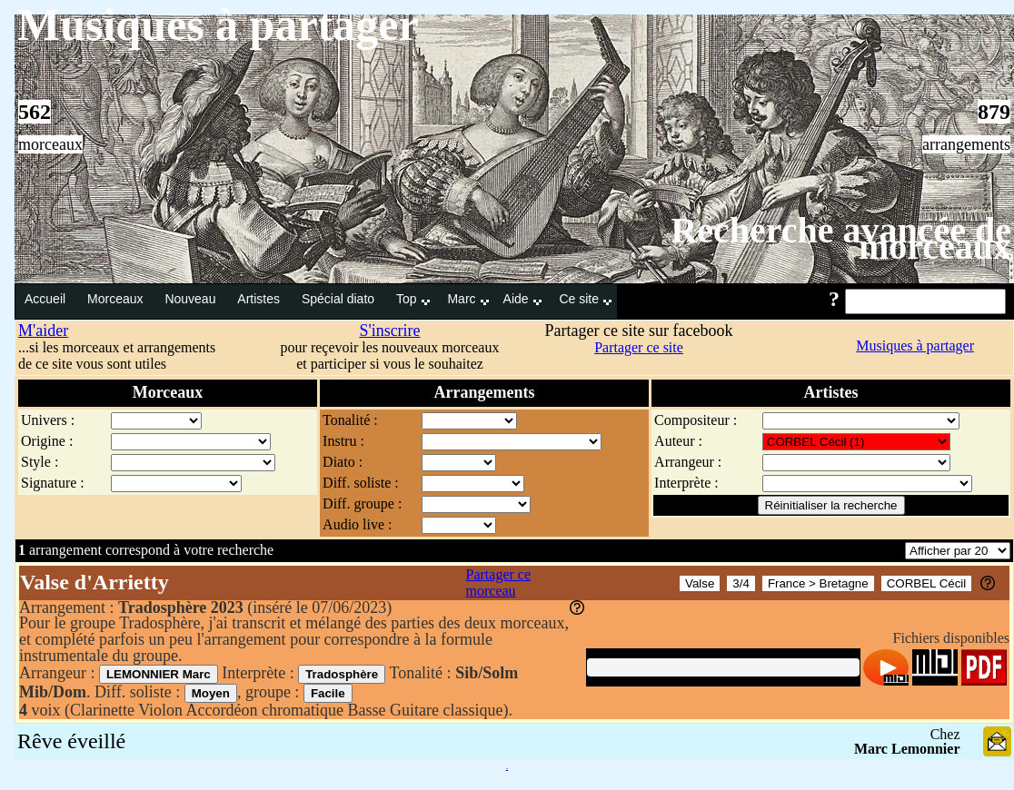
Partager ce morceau (499, 582)
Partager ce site (638, 347)
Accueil (47, 298)
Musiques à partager (915, 345)
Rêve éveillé (71, 741)
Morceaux (116, 298)
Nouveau (191, 298)
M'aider (43, 330)
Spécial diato (340, 298)
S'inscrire (389, 330)
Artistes (260, 298)
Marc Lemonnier (907, 748)
